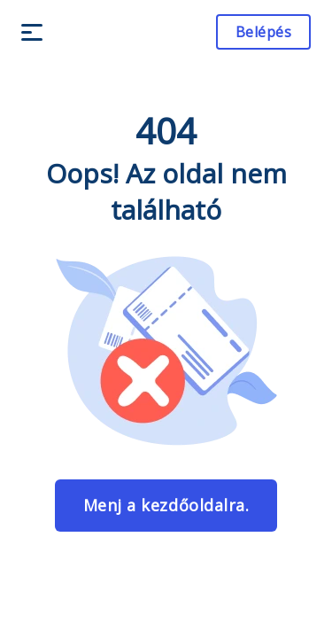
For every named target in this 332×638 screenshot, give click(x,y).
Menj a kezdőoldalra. (166, 505)
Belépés (263, 32)
